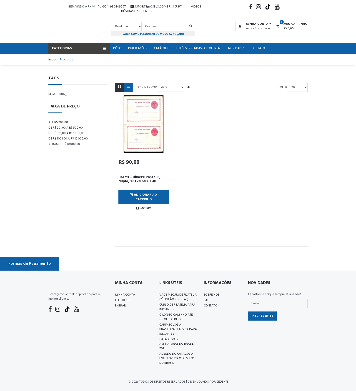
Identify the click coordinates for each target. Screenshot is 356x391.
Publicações (137, 48)
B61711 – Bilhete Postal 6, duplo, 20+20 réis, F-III (139, 179)
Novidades (236, 48)
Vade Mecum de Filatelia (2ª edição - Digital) (178, 297)
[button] (252, 24)
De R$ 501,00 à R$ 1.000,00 (66, 133)
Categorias (79, 48)
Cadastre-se (263, 28)
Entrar (250, 28)
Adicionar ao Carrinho (143, 197)
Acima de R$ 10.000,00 (64, 144)
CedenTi (222, 381)
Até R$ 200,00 (58, 122)
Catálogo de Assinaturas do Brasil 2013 (176, 344)
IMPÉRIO (143, 208)
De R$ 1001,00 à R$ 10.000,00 (68, 138)
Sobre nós (211, 294)
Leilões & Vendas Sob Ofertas (198, 48)
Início (117, 48)
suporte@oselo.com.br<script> (156, 6)
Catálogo (162, 48)
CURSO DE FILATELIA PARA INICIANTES (177, 307)
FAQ (207, 300)
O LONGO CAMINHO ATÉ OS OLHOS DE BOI (176, 317)
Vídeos (196, 6)
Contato (258, 48)
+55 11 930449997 (112, 6)
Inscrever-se (262, 316)
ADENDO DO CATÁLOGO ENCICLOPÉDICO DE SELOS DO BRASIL (177, 358)
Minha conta (125, 294)
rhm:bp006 (58, 94)
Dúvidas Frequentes (136, 11)
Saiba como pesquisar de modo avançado (153, 34)
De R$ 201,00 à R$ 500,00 (65, 127)
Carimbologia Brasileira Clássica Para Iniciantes (178, 329)
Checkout (122, 300)
